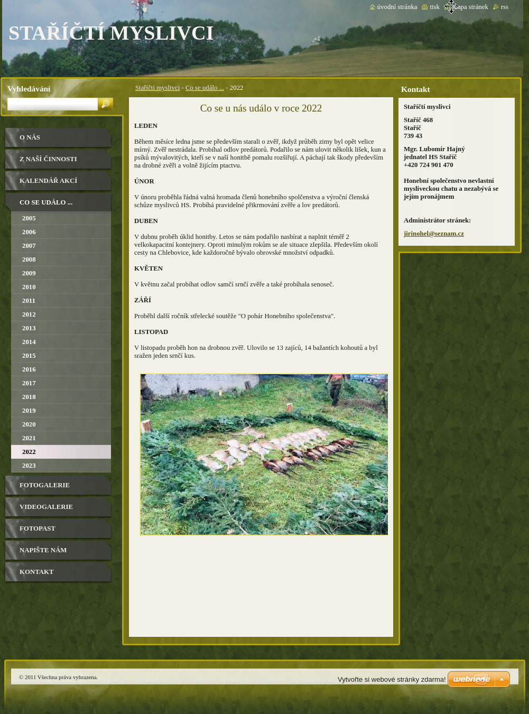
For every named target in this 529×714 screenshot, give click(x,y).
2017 (29, 383)
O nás (30, 137)
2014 (29, 342)
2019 (29, 410)
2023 (29, 465)
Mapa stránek (470, 7)
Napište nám (43, 550)
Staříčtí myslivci (157, 87)
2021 (29, 438)
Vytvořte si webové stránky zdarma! (392, 679)
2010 (29, 287)
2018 (29, 397)
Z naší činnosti (48, 159)
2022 (29, 452)
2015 (29, 355)
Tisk (435, 7)
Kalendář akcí (48, 180)
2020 (29, 424)
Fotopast (37, 528)
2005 (29, 218)
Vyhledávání (28, 88)
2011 (28, 300)
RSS (504, 7)
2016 (29, 369)
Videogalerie (46, 507)
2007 (29, 245)
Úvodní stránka (397, 7)
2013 (29, 328)
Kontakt (36, 572)
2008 (29, 259)
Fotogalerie (45, 485)
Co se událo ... (204, 87)
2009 (29, 273)
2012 (29, 314)
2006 (29, 232)
